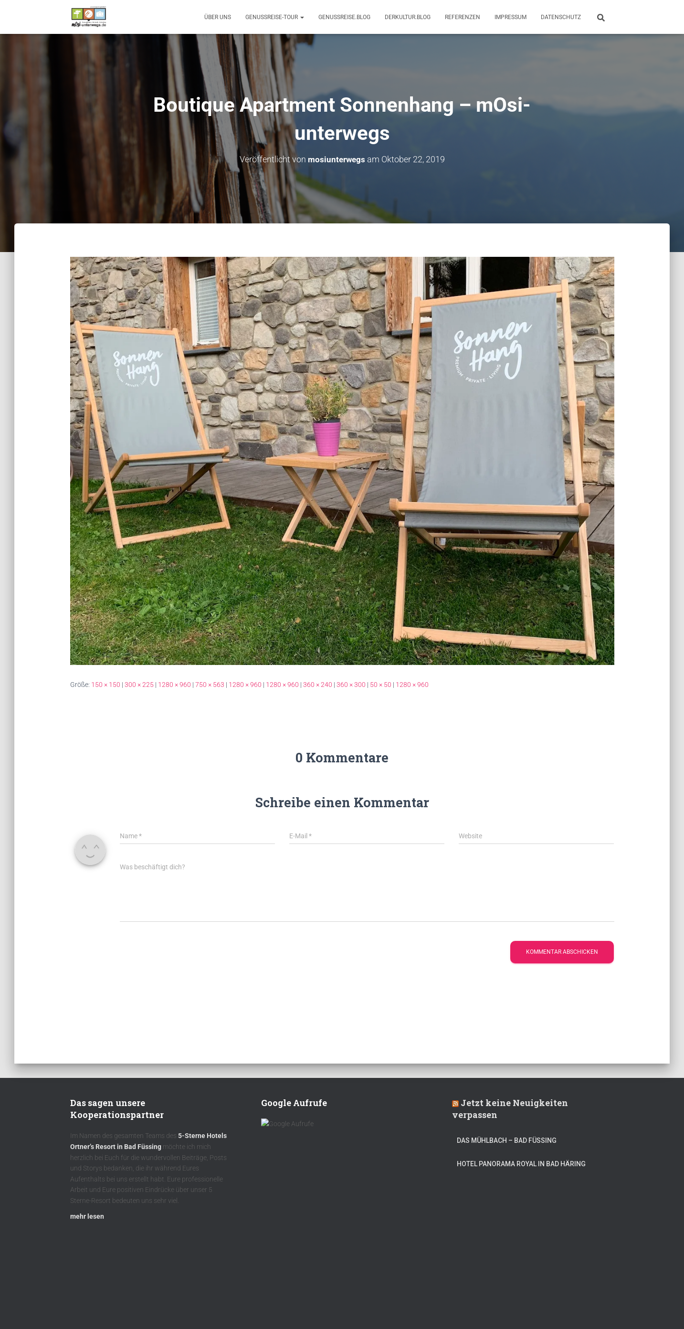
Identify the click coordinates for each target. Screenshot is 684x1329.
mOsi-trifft (249, 1306)
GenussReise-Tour (274, 17)
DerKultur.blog (408, 17)
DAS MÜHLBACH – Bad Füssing (507, 1145)
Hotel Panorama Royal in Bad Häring (521, 1168)
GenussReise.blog (344, 17)
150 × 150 (105, 684)
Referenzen (462, 17)
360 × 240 (317, 684)
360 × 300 (351, 684)
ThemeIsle (599, 1307)
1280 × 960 (174, 684)
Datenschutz (561, 17)
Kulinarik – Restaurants (115, 1306)
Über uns (217, 17)
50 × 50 (380, 684)
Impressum (510, 17)
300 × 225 (139, 684)
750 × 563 (209, 684)
